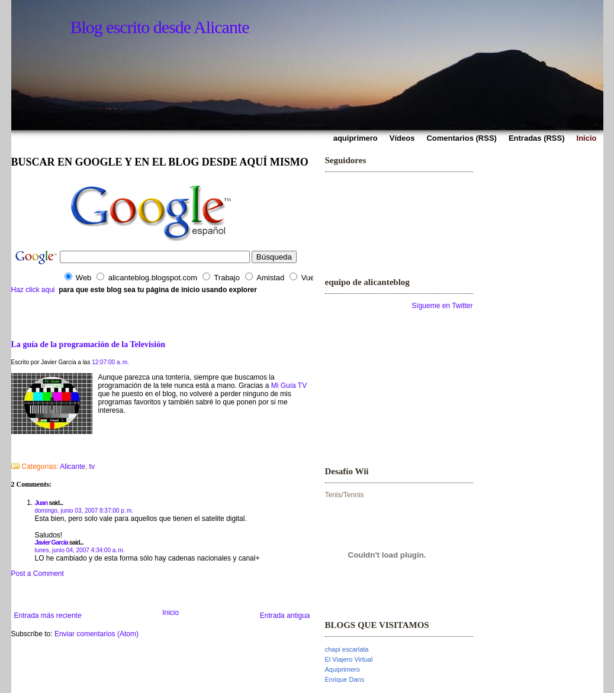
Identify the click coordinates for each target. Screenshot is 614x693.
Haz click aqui (33, 290)
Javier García (51, 542)
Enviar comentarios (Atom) (96, 634)
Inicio (170, 612)
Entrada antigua (285, 615)
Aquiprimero (342, 669)
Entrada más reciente (48, 615)
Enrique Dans (345, 679)
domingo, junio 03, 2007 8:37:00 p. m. (84, 510)
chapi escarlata (347, 649)
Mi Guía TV (289, 385)
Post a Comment (37, 573)
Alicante (72, 466)
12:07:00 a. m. (110, 362)
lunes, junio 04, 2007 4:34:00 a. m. (80, 550)
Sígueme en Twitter (442, 306)
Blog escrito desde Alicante (159, 27)
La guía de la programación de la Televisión (88, 344)
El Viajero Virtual (349, 659)
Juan (41, 502)
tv (92, 466)
